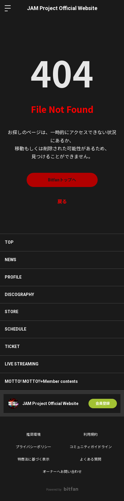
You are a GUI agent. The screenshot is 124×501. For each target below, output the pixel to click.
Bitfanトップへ (62, 180)
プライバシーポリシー (33, 447)
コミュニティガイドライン (91, 447)
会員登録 (103, 403)
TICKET (12, 346)
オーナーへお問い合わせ (62, 472)
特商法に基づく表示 (33, 459)
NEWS (10, 259)
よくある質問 (90, 459)
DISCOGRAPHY (19, 294)
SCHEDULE (15, 329)
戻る (62, 201)
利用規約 (90, 434)
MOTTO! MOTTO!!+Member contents (41, 381)
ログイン (114, 8)
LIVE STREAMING (21, 364)
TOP (9, 242)
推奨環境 (33, 434)
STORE (11, 311)
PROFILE (13, 277)
